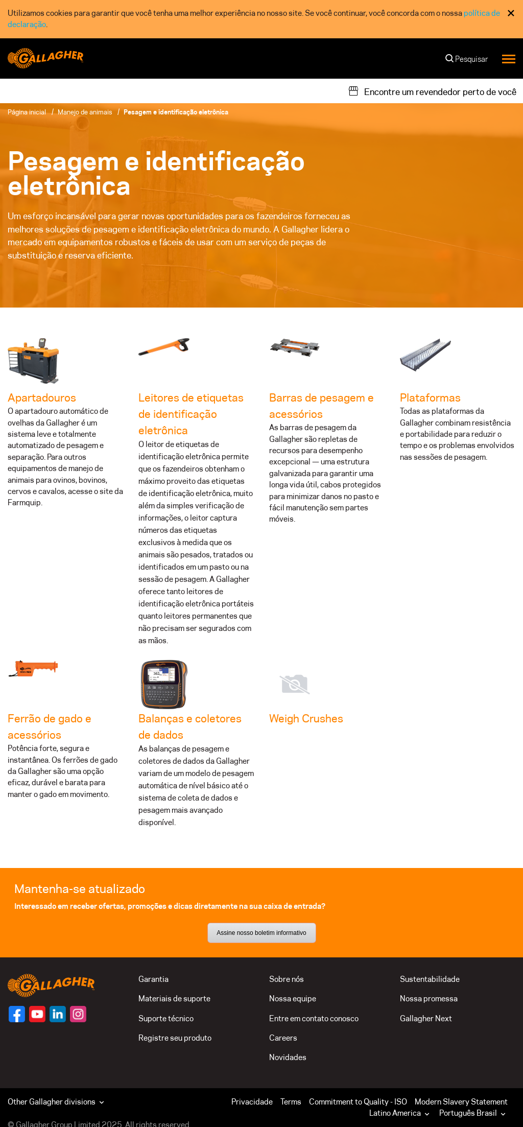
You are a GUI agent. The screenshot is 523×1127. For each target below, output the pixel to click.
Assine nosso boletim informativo (261, 932)
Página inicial (27, 111)
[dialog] (261, 19)
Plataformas (430, 397)
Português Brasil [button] (473, 1113)
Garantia (153, 979)
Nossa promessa (429, 998)
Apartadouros (42, 397)
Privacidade (252, 1101)
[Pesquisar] (467, 61)
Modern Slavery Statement (461, 1101)
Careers (283, 1037)
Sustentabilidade (430, 979)
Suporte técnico (166, 1018)
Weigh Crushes (306, 718)
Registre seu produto (174, 1037)
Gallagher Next (426, 1018)
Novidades (287, 1057)
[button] (401, 1113)
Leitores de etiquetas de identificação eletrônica (191, 414)
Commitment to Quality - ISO (358, 1101)
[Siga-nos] (17, 1014)
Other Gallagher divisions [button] (57, 1101)
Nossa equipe (292, 998)
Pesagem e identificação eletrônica (176, 111)
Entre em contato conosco (314, 1018)
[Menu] (508, 58)
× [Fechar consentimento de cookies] (511, 13)
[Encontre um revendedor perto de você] (432, 91)
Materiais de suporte (174, 998)
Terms (290, 1101)
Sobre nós (286, 979)
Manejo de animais (85, 111)
